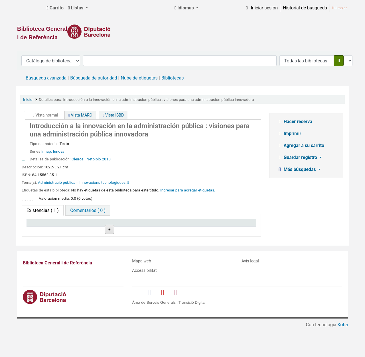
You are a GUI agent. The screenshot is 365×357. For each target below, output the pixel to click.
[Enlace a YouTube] (162, 321)
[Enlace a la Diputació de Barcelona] (182, 32)
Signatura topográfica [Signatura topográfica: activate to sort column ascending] (132, 228)
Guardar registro (298, 157)
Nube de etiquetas (139, 78)
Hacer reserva (294, 121)
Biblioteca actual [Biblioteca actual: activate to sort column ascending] (91, 231)
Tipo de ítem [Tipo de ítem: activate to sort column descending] (41, 231)
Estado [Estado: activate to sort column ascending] (174, 231)
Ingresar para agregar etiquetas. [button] (187, 190)
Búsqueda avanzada (46, 78)
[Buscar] (339, 60)
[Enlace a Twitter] (137, 321)
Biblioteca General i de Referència (30, 8)
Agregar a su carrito (301, 145)
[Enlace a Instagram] (175, 321)
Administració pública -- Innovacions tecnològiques (81, 182)
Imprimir (289, 133)
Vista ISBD (113, 115)
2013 (106, 159)
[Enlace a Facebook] (150, 321)
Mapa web (141, 290)
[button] (55, 8)
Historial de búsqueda (305, 8)
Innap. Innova (52, 151)
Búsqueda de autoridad (93, 78)
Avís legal (250, 290)
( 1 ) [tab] (43, 210)
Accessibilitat (144, 299)
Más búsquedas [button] (297, 169)
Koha (343, 353)
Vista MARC (80, 115)
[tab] (87, 210)
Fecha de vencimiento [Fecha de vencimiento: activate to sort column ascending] (225, 228)
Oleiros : (79, 159)
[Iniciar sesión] (261, 8)
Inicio (28, 99)
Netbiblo (93, 159)
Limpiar (339, 8)
